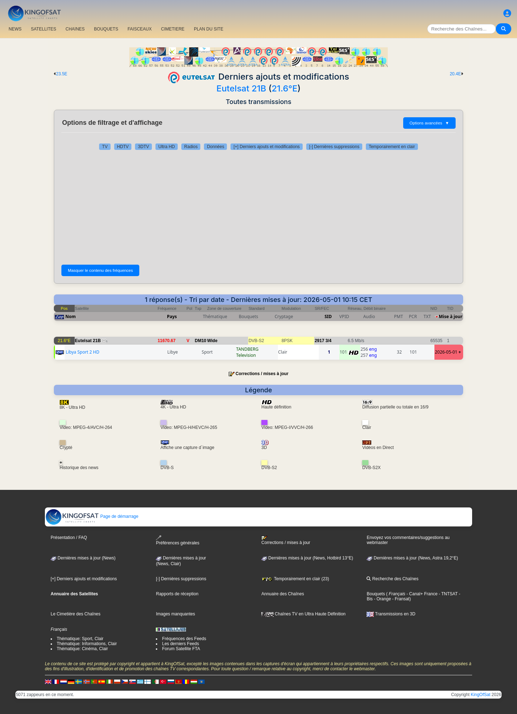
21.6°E (285, 88)
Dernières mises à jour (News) (83, 558)
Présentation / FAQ (69, 537)
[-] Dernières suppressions (334, 146)
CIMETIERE (173, 29)
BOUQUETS (106, 29)
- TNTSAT (448, 593)
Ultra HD (166, 146)
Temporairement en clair (392, 146)
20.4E (455, 73)
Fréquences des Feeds (184, 638)
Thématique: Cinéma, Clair (82, 648)
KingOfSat (480, 694)
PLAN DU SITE (208, 29)
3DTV (143, 146)
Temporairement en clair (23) (295, 578)
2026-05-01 (446, 352)
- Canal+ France (421, 593)
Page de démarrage (91, 516)
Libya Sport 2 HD (82, 352)
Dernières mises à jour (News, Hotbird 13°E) (307, 558)
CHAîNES (74, 29)
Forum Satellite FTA (181, 648)
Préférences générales (177, 540)
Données (215, 146)
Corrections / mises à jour (262, 373)
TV (104, 146)
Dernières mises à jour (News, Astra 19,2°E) (412, 558)
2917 (319, 340)
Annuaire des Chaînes (282, 593)
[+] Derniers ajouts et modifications (266, 146)
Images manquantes (175, 613)
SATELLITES (43, 29)
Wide (212, 340)
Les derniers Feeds (180, 643)
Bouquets (376, 593)
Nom (70, 316)
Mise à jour (450, 316)
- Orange (382, 598)
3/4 (328, 340)
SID (328, 316)
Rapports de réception (177, 593)
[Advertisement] (258, 207)
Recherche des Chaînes (392, 578)
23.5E (61, 73)
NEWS (15, 29)
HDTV (123, 146)
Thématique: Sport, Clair (80, 638)
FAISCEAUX (139, 29)
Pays (172, 316)
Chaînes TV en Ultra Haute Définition (303, 613)
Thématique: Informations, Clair (87, 643)
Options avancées (429, 123)
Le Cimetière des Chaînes (76, 613)
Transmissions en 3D (391, 613)
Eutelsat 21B (241, 88)
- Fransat (400, 598)
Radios (190, 146)
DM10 (200, 340)
